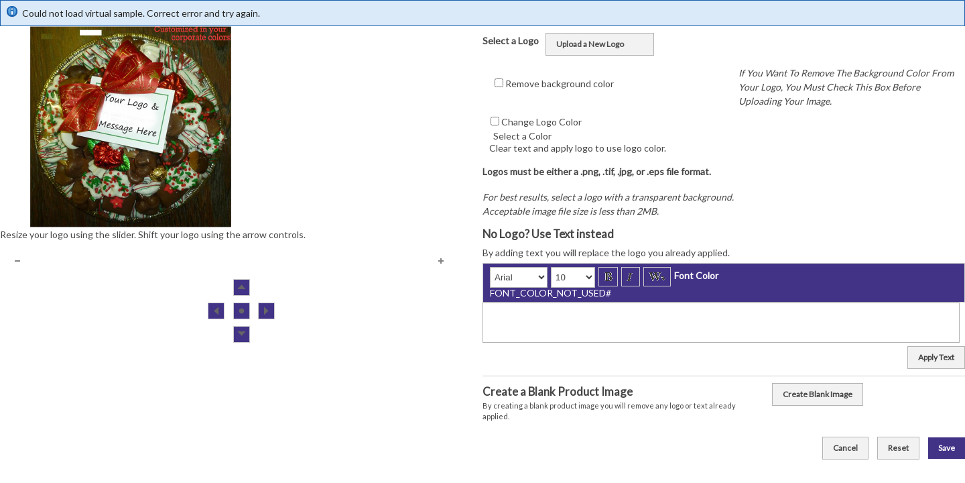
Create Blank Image (817, 394)
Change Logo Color (541, 121)
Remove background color (559, 83)
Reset (898, 448)
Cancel (845, 448)
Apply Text (936, 357)
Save (946, 448)
